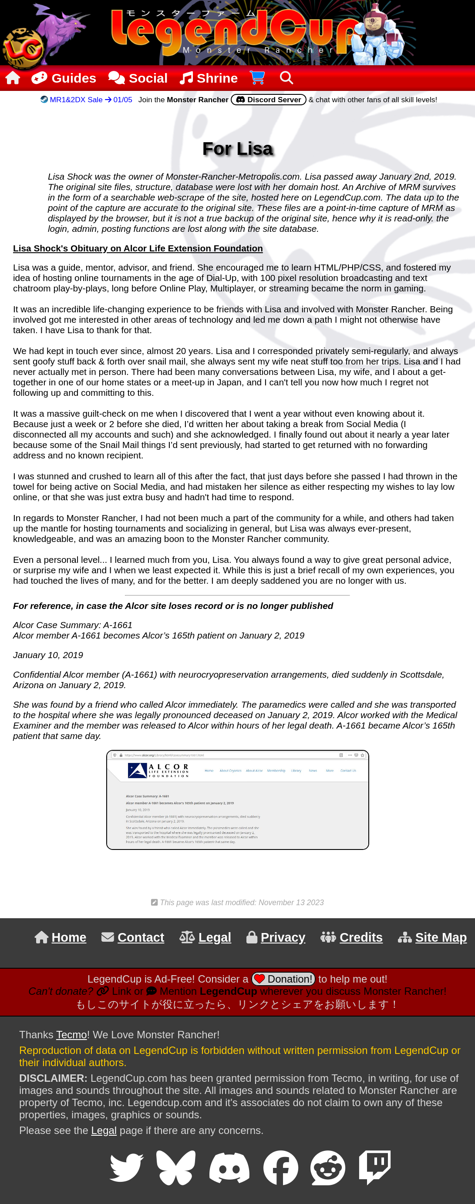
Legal (104, 1130)
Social (138, 77)
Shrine (209, 77)
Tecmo (71, 1034)
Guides (62, 77)
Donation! (283, 979)
